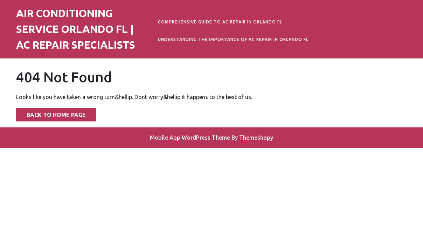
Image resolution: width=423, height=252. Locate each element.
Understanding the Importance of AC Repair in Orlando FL (233, 39)
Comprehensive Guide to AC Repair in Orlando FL (220, 22)
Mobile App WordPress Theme (190, 137)
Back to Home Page (51, 113)
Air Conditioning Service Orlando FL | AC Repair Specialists (75, 29)
